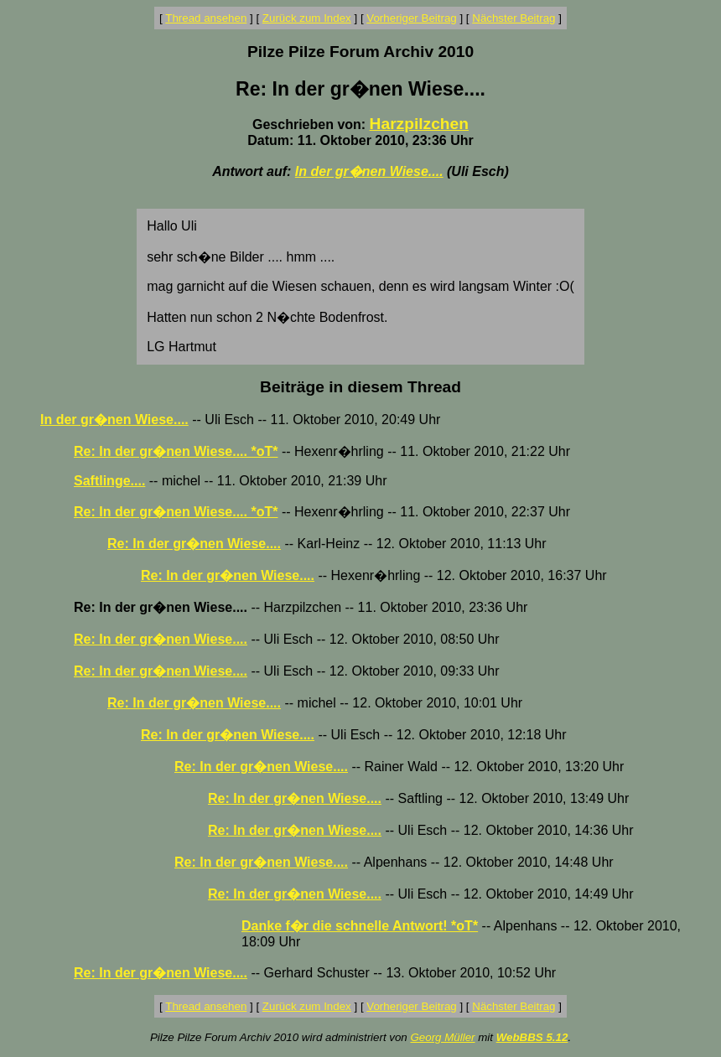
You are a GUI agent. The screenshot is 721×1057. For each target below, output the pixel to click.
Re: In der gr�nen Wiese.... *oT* (176, 451)
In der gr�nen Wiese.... (369, 171)
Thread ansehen (205, 18)
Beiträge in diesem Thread (360, 387)
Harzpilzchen (419, 123)
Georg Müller (442, 1037)
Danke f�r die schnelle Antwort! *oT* (359, 926)
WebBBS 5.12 (532, 1037)
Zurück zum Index (306, 18)
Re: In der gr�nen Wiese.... (194, 543)
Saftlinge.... (109, 481)
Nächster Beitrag (513, 18)
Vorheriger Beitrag (411, 18)
